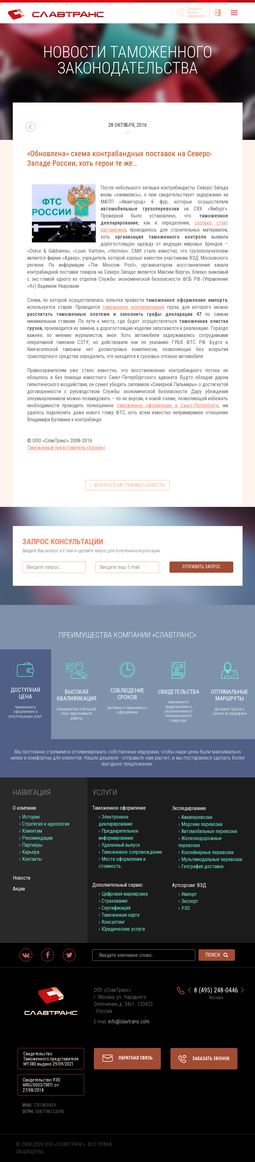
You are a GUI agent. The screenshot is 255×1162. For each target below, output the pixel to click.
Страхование (114, 901)
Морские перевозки (201, 824)
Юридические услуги (123, 929)
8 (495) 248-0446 (216, 990)
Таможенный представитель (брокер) (66, 448)
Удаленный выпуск (120, 845)
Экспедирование (189, 808)
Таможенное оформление (119, 808)
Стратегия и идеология (45, 824)
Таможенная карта (120, 915)
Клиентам (32, 831)
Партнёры (32, 845)
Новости (21, 878)
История (31, 817)
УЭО (185, 908)
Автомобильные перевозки (209, 831)
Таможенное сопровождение (131, 852)
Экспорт (189, 901)
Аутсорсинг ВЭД (189, 885)
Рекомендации (37, 838)
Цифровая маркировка (124, 894)
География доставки (202, 866)
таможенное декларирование (133, 307)
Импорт (189, 894)
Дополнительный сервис (117, 885)
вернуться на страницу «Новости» (127, 485)
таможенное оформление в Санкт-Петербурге (168, 405)
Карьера (30, 852)
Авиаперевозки (196, 817)
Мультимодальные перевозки (211, 859)
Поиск (216, 955)
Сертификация (116, 908)
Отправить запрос (201, 566)
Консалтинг (113, 922)
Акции (19, 889)
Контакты (32, 859)
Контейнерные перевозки (207, 852)
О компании (24, 808)
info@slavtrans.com (128, 1022)
